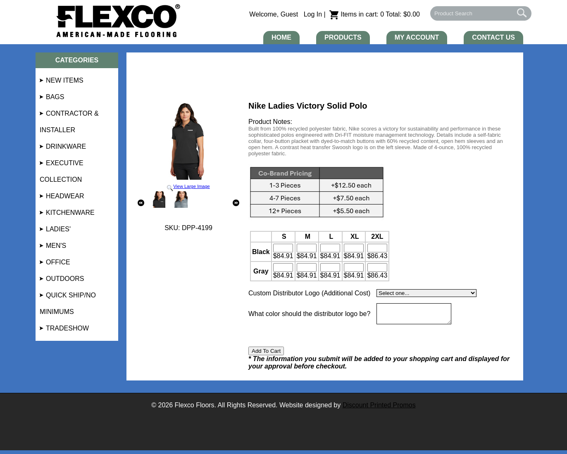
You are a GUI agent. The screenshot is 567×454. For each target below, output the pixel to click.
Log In (313, 14)
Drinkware (66, 146)
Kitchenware (70, 212)
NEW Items (64, 80)
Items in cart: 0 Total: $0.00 (374, 14)
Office (58, 262)
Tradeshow (67, 328)
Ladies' (58, 229)
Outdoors (65, 278)
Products (343, 37)
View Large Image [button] (188, 146)
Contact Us (493, 37)
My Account (417, 37)
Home (281, 37)
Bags (55, 96)
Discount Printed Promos (379, 408)
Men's (56, 245)
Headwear (65, 196)
